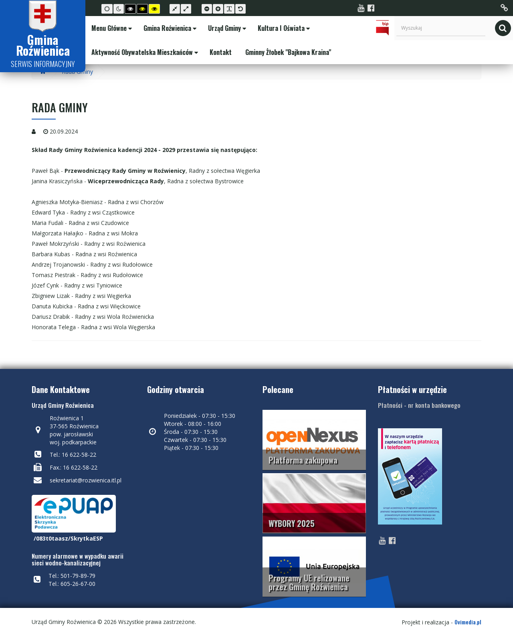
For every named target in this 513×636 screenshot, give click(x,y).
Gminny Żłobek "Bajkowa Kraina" (287, 52)
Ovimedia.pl (467, 622)
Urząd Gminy (226, 28)
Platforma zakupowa (303, 460)
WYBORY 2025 (292, 523)
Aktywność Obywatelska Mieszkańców (144, 52)
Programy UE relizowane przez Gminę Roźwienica (309, 582)
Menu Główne (111, 28)
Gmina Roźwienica (169, 28)
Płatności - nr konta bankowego (419, 405)
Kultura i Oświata (283, 28)
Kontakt (220, 52)
